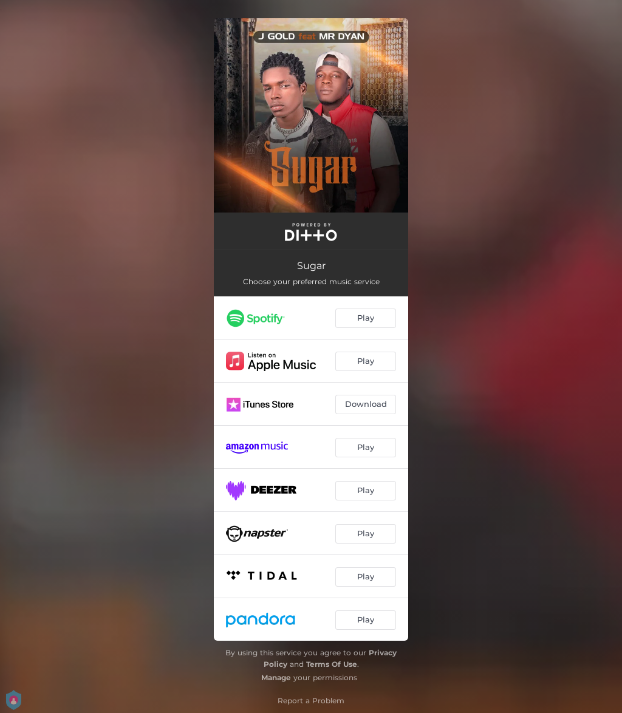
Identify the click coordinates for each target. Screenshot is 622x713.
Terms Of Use (331, 664)
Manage (276, 677)
